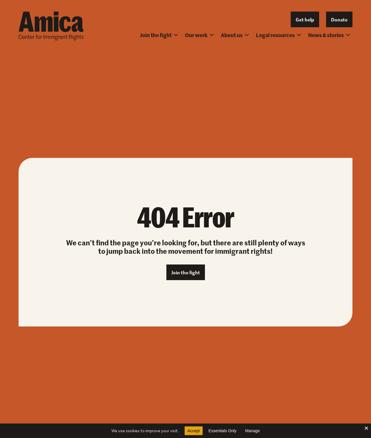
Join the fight (159, 35)
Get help (305, 19)
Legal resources (278, 35)
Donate (339, 19)
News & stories (329, 35)
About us (235, 35)
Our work (199, 35)
